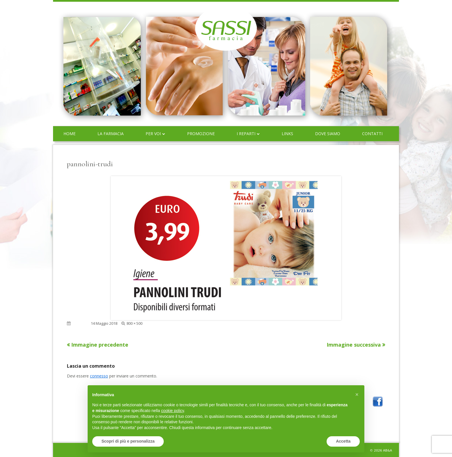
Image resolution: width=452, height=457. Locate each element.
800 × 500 (134, 323)
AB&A (387, 450)
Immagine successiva (354, 344)
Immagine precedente (99, 344)
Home (69, 133)
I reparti (246, 133)
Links (287, 133)
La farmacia (110, 133)
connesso (99, 376)
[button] (356, 394)
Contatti (372, 133)
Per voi (153, 133)
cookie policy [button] (172, 410)
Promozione (201, 133)
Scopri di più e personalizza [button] (128, 441)
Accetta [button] (343, 441)
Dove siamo (327, 133)
